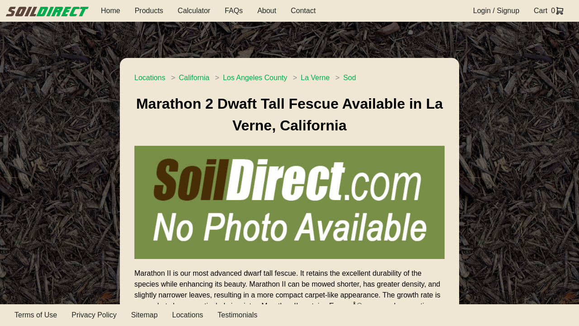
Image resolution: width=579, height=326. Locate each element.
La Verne (315, 78)
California (194, 78)
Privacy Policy (94, 315)
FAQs (234, 10)
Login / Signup (496, 10)
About (266, 10)
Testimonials (237, 315)
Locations (150, 78)
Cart (540, 10)
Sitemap (144, 315)
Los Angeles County (255, 78)
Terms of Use (35, 315)
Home (110, 10)
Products (149, 10)
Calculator (194, 10)
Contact (303, 10)
